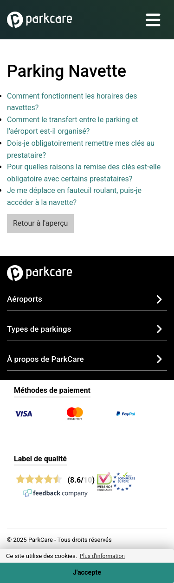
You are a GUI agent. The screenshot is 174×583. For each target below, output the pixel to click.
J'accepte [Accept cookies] (87, 573)
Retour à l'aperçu (40, 223)
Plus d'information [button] (102, 556)
